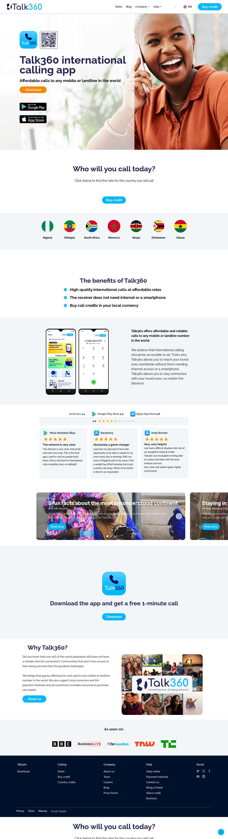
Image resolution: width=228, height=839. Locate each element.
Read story (57, 526)
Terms (31, 811)
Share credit (153, 793)
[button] (142, 7)
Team (107, 776)
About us (109, 771)
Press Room (111, 793)
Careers (108, 782)
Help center (153, 771)
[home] (30, 6)
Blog (129, 6)
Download (23, 771)
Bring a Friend (154, 787)
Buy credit (64, 776)
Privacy (20, 811)
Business (151, 798)
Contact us (152, 782)
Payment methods (157, 776)
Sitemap (42, 811)
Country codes (66, 782)
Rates (118, 6)
